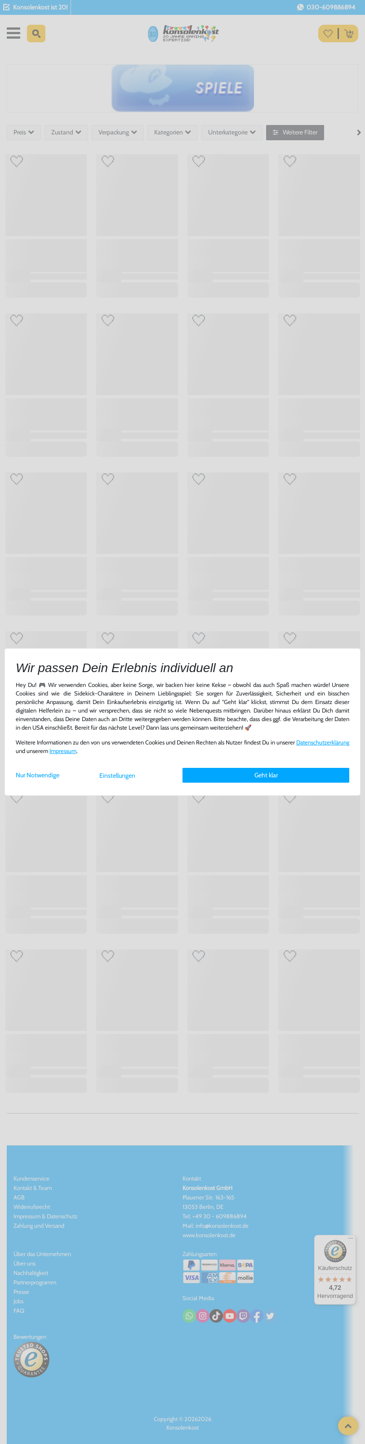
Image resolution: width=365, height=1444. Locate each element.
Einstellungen (117, 775)
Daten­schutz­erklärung (322, 742)
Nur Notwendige (37, 775)
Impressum (62, 751)
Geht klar (266, 775)
